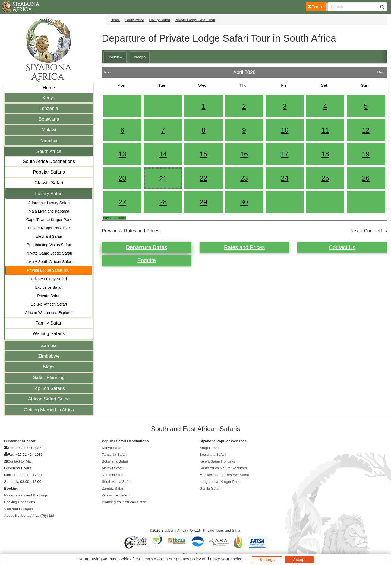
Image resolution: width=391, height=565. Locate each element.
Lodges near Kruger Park (220, 482)
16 (244, 154)
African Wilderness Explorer (48, 312)
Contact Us (342, 247)
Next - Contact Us (368, 230)
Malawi (49, 129)
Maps (49, 367)
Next (380, 71)
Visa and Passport (18, 509)
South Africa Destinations (49, 161)
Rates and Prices (244, 247)
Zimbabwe (48, 356)
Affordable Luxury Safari (49, 203)
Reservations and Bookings (26, 495)
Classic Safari (48, 182)
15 (203, 154)
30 (244, 202)
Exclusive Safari (48, 287)
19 (366, 154)
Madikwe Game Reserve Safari (224, 475)
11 (325, 130)
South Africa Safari (117, 482)
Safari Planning (49, 377)
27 (122, 202)
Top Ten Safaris (49, 388)
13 (122, 154)
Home (49, 87)
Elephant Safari (49, 236)
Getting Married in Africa (49, 409)
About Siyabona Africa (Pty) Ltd (29, 515)
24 (284, 178)
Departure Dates (146, 247)
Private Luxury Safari (49, 279)
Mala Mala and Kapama (49, 211)
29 (203, 202)
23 (244, 178)
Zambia (48, 345)
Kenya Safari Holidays (217, 461)
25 (325, 178)
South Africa (49, 151)
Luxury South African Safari (49, 261)
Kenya (49, 97)
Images (140, 57)
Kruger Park (209, 448)
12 (366, 130)
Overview (115, 57)
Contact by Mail (20, 461)
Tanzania (49, 108)
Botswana (49, 119)
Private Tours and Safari (222, 530)
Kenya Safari (112, 448)
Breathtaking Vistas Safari (49, 245)
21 (163, 178)
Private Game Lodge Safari (49, 253)
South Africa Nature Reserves (223, 468)
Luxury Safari (48, 193)
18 (325, 154)
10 (284, 130)
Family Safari (49, 323)
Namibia (48, 140)
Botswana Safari (115, 461)
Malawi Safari (112, 468)
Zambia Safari (113, 488)
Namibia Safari (113, 475)
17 (284, 154)
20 (122, 178)
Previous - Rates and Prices (130, 230)
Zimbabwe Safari (115, 495)
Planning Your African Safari (124, 502)
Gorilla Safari (210, 488)
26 (366, 178)
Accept (299, 559)
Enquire (146, 260)
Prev (107, 71)
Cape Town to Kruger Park (48, 219)
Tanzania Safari (114, 454)
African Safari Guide (49, 399)
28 (163, 202)
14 (163, 154)
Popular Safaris (49, 172)
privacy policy (188, 559)
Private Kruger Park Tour (49, 228)
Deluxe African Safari (49, 304)
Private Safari (48, 296)
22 (203, 178)
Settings (267, 559)
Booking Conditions (19, 502)
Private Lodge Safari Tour (49, 270)
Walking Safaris (49, 333)
